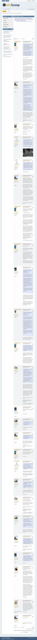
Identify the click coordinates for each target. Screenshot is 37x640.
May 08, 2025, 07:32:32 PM (26, 498)
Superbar (4, 20)
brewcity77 (16, 600)
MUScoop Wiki (5, 26)
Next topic (32, 628)
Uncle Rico (16, 175)
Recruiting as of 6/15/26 (7, 54)
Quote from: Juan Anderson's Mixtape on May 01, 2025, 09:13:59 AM (27, 271)
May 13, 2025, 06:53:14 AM (26, 601)
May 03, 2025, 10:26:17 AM (26, 367)
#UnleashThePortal (17, 309)
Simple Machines (8, 638)
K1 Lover (16, 566)
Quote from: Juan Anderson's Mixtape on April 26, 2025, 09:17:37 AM (27, 85)
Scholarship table (32, 9)
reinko (15, 267)
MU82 (10, 36)
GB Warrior (16, 479)
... (21, 38)
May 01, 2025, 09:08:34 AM (26, 207)
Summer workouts (6, 51)
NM (4, 43)
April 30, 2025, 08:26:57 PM (26, 176)
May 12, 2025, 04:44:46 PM (26, 567)
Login (17, 21)
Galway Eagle (5, 40)
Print (33, 627)
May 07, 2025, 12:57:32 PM (26, 450)
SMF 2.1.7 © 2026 (4, 638)
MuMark (11, 51)
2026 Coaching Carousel (7, 39)
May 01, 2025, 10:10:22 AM (26, 310)
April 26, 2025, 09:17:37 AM (26, 42)
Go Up (15, 627)
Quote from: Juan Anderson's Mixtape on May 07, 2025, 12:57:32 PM (27, 483)
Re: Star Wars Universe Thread (27, 41)
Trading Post (5, 22)
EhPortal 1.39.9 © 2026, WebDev (5, 637)
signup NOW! (30, 21)
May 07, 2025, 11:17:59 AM (26, 433)
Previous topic (29, 628)
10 (24, 38)
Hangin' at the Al (5, 18)
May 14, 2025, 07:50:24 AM (26, 616)
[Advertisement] (23, 29)
